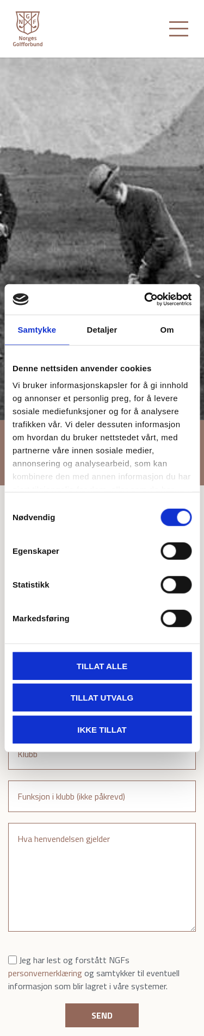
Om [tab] (167, 329)
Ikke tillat (102, 729)
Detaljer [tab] (102, 329)
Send (102, 1015)
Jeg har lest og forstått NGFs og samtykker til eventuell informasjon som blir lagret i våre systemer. (94, 973)
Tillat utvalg (102, 697)
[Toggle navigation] (178, 28)
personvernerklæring (45, 972)
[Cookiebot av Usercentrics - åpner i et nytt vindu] (145, 299)
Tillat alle (102, 665)
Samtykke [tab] (36, 329)
